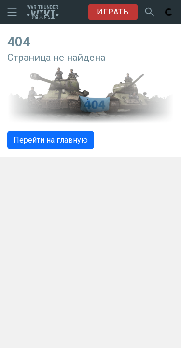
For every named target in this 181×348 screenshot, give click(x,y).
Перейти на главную (51, 140)
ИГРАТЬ (113, 11)
